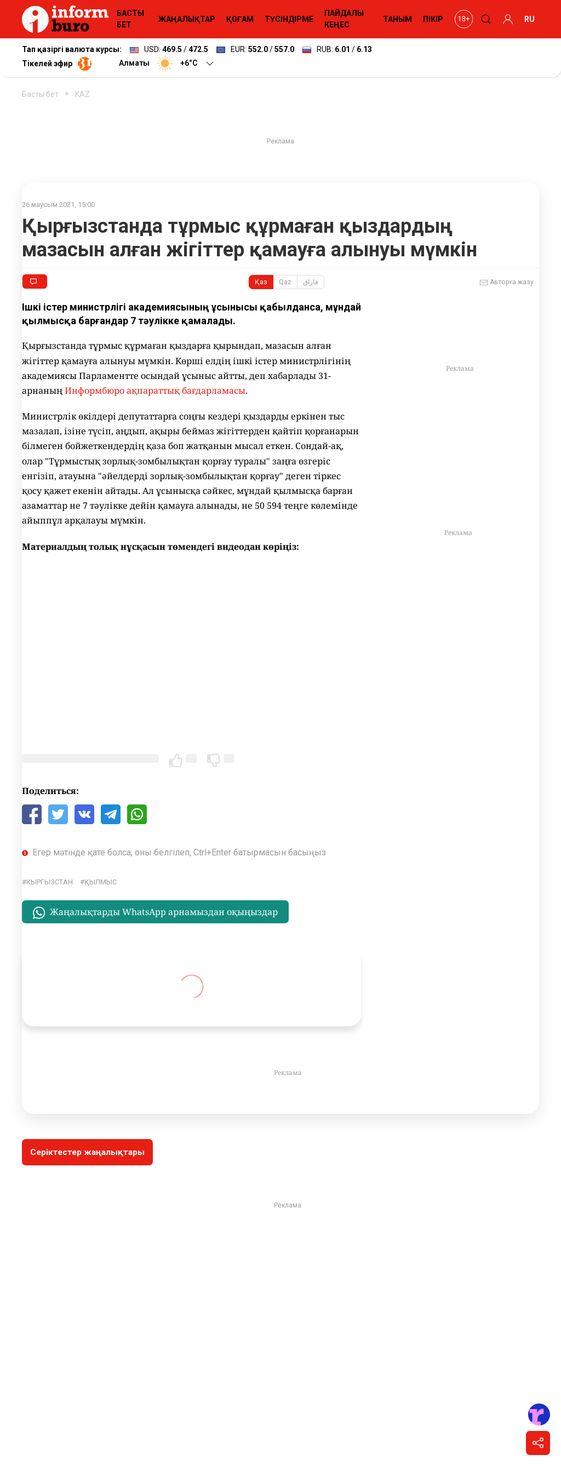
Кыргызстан (49, 882)
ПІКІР (433, 19)
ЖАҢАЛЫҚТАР (186, 19)
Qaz (285, 282)
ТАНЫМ (397, 19)
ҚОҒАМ (240, 19)
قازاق (310, 282)
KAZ (82, 94)
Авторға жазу (506, 282)
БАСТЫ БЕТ (130, 19)
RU (529, 19)
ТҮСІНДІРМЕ (289, 19)
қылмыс (100, 882)
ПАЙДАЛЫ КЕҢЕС (344, 19)
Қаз (261, 282)
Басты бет (40, 94)
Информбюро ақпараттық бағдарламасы (155, 390)
